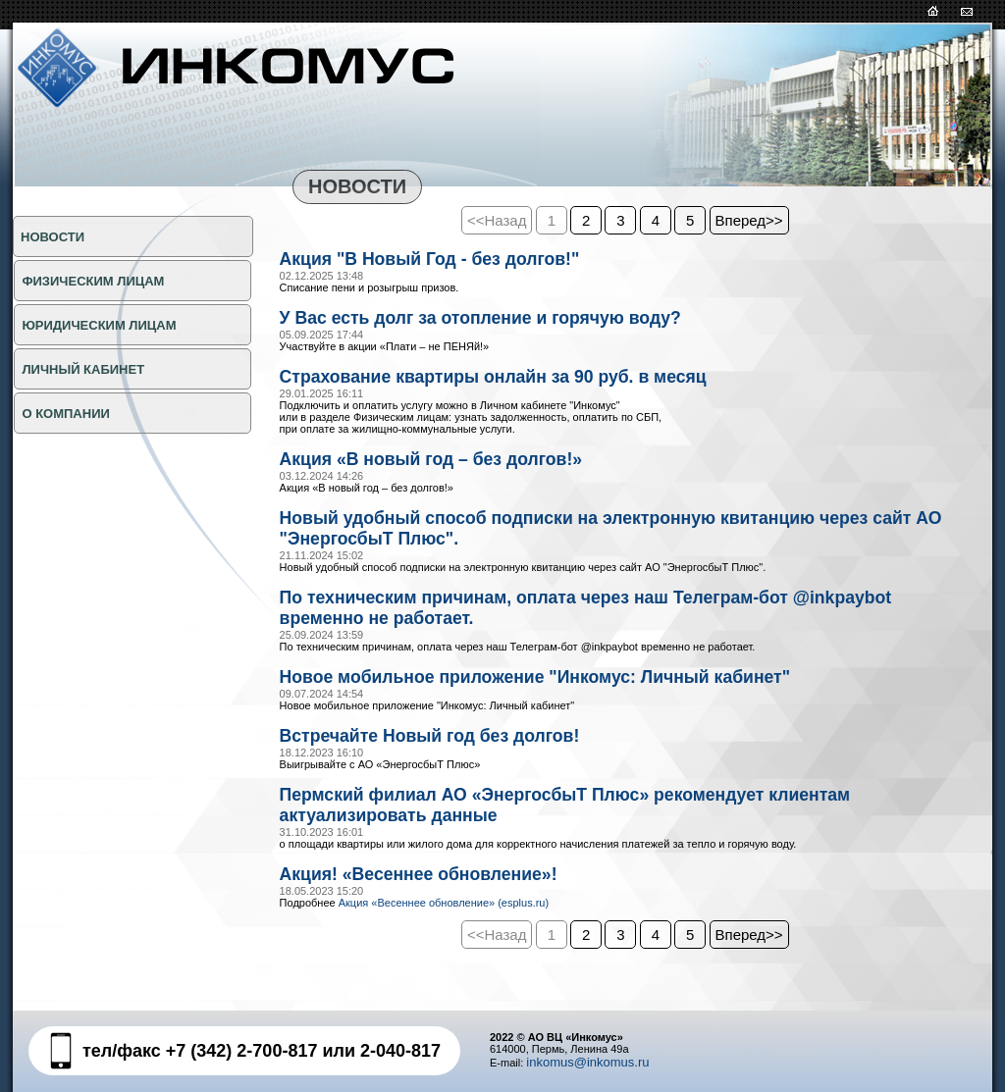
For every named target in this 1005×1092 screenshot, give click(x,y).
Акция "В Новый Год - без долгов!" (450, 260)
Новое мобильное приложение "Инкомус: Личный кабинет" (570, 693)
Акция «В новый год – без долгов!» (451, 466)
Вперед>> (749, 220)
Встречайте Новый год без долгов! (450, 754)
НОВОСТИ (52, 237)
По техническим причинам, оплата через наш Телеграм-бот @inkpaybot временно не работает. (569, 621)
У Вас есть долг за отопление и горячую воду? (508, 321)
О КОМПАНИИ (64, 413)
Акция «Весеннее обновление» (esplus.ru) (444, 928)
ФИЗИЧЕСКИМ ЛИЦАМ (92, 281)
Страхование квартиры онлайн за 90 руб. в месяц (522, 381)
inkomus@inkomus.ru (587, 1062)
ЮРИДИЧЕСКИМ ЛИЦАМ (98, 325)
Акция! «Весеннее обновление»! (437, 899)
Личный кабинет (82, 369)
